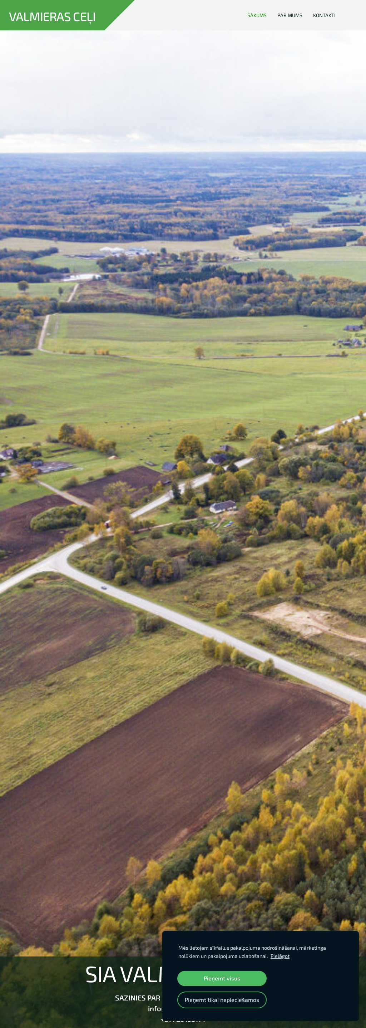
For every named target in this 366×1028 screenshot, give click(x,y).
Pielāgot (280, 956)
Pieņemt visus (222, 978)
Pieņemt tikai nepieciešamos (222, 999)
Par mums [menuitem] (289, 15)
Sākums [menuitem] (257, 15)
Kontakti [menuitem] (324, 15)
